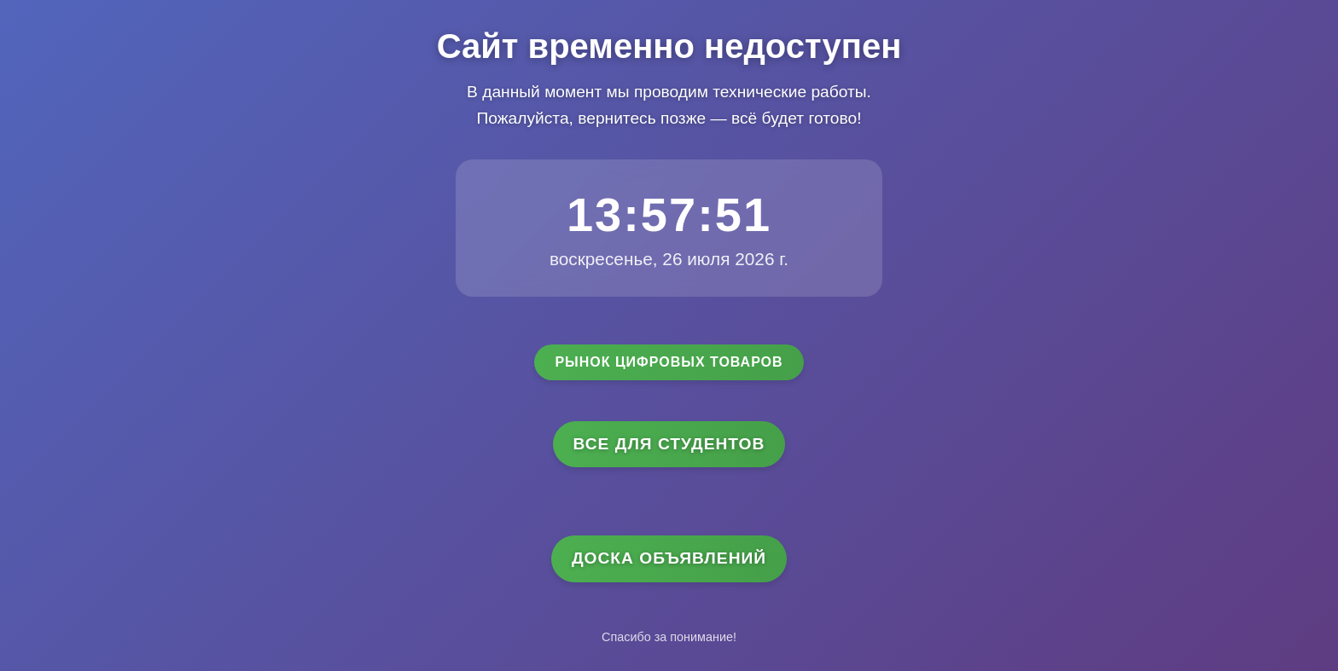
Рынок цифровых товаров (668, 362)
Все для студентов (669, 444)
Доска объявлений (669, 558)
